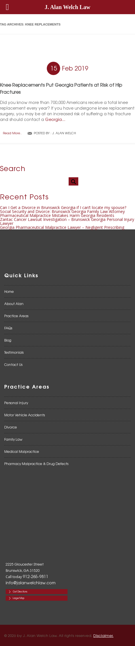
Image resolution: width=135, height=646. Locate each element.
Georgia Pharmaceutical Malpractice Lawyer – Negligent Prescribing (62, 227)
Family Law (13, 439)
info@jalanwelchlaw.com (31, 582)
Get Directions (20, 591)
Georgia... (55, 119)
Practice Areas (16, 315)
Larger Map (18, 598)
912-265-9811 (35, 576)
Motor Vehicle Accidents (24, 414)
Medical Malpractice (21, 451)
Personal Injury (16, 402)
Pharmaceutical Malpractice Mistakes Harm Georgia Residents (57, 215)
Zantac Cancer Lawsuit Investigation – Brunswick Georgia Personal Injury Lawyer (67, 221)
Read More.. (12, 133)
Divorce (10, 427)
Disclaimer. (103, 635)
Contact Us (13, 364)
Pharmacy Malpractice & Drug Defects (36, 463)
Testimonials (14, 352)
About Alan (14, 303)
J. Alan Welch (64, 133)
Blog (7, 340)
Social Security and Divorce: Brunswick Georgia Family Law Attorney (62, 211)
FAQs (8, 328)
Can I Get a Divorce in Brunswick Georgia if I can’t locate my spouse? (63, 207)
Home (9, 291)
